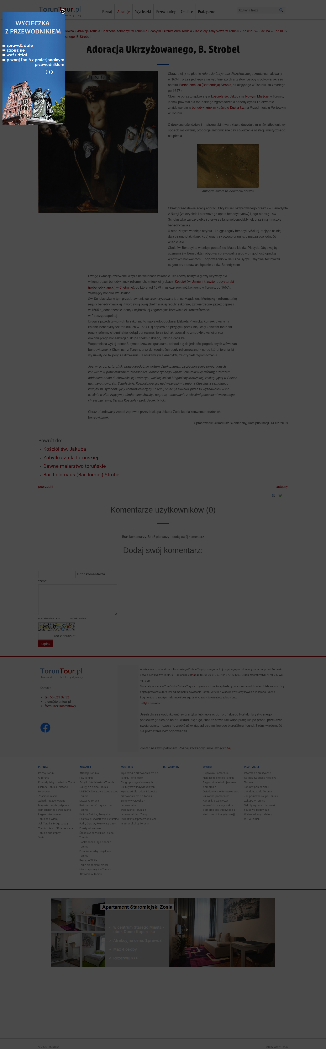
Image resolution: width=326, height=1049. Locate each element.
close (190, 465)
